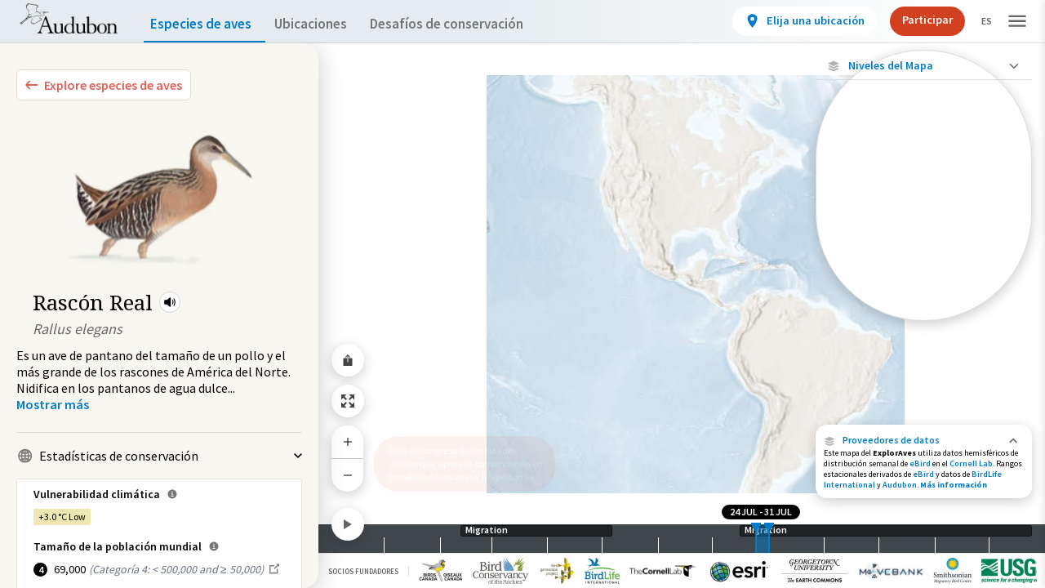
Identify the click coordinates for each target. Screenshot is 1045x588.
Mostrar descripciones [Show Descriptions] (924, 324)
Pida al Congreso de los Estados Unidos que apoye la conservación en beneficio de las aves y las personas (460, 457)
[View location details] (790, 21)
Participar (913, 19)
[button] (169, 302)
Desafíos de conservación (472, 24)
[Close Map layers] (924, 66)
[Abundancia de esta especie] (924, 262)
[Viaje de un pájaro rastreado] (924, 215)
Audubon (900, 484)
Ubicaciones (325, 24)
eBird (920, 463)
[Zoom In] (347, 441)
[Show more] (52, 404)
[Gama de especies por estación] (924, 310)
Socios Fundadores (363, 571)
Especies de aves (204, 24)
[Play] (347, 524)
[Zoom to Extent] (347, 401)
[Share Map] (347, 360)
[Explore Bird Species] (103, 84)
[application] (522, 294)
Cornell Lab (971, 463)
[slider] (756, 538)
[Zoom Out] (347, 475)
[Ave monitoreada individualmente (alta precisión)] (924, 172)
